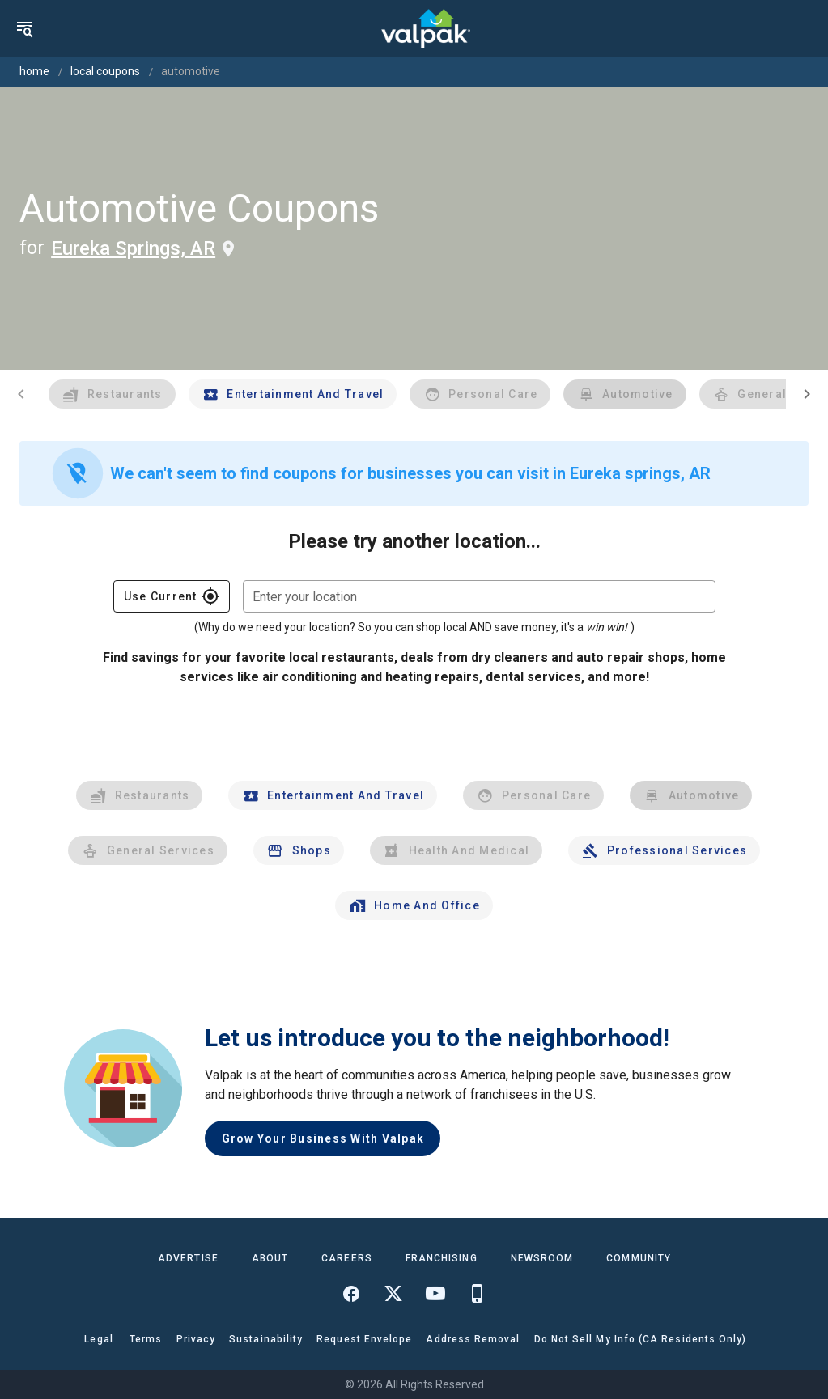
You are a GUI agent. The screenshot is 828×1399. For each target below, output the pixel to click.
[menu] (24, 28)
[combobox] (479, 596)
